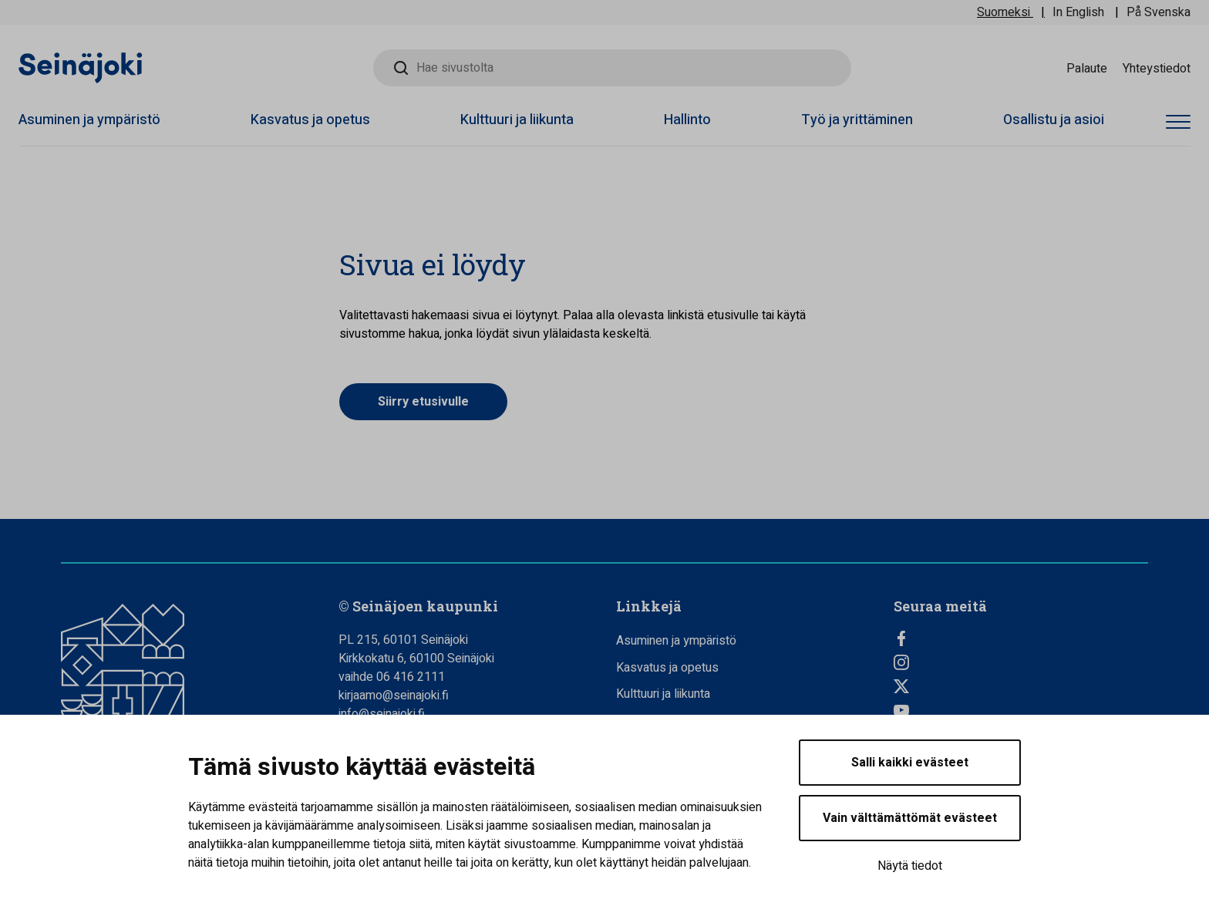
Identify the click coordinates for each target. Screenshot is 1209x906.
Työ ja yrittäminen (857, 119)
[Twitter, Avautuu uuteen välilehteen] (1021, 686)
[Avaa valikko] (1178, 122)
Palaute (1086, 68)
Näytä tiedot (909, 866)
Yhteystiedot (1156, 68)
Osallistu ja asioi (1053, 119)
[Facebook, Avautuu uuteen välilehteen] (1021, 638)
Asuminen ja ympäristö (89, 119)
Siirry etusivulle (423, 401)
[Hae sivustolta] (612, 67)
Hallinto (687, 119)
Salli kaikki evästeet (909, 762)
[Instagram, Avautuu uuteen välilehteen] (1021, 662)
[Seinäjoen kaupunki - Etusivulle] (81, 67)
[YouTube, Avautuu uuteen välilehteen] (1021, 710)
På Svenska (1158, 12)
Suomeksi (1003, 12)
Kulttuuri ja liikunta (517, 119)
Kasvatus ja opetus (310, 119)
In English (1078, 12)
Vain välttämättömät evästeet (910, 818)
